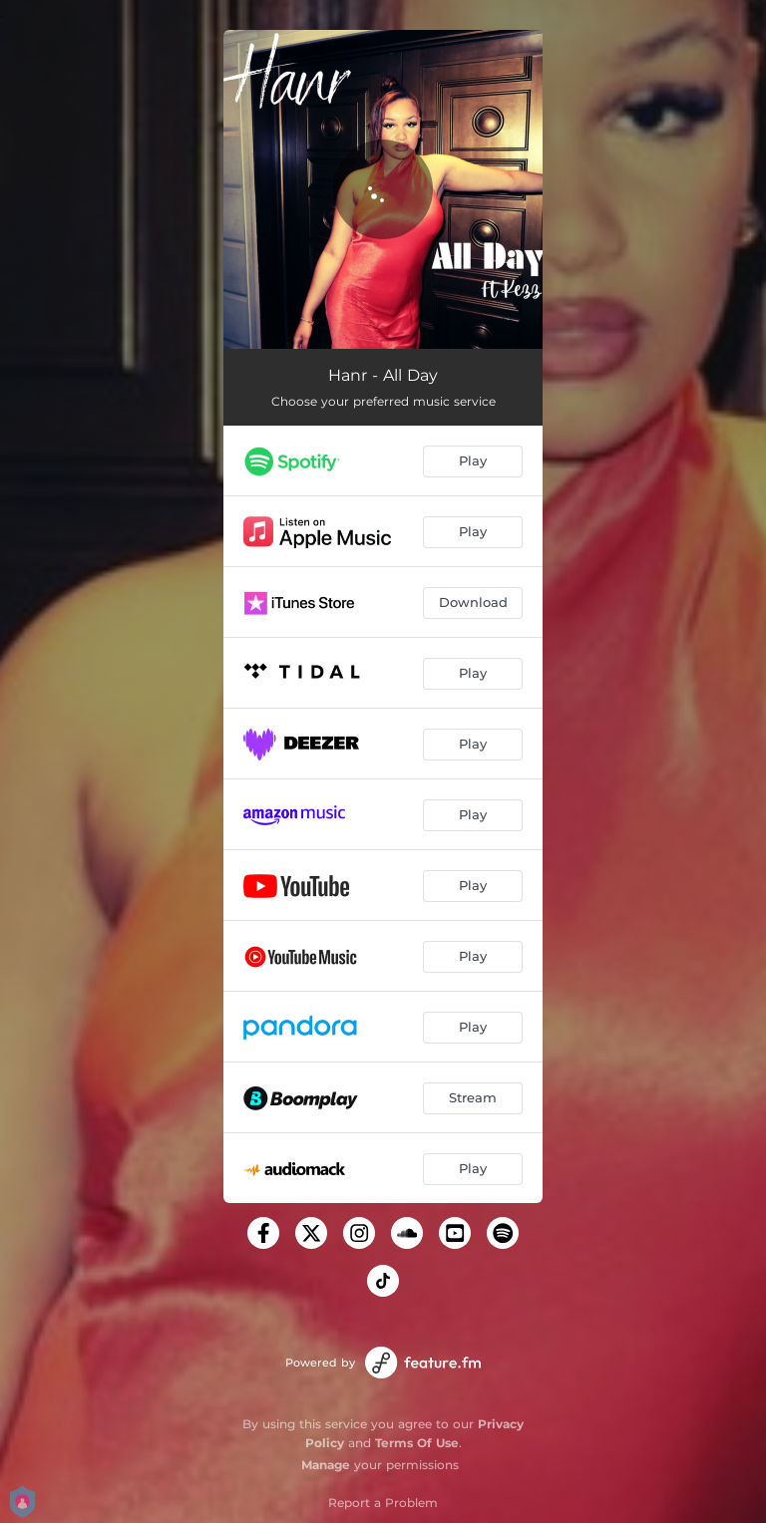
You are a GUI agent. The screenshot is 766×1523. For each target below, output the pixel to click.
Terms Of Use (417, 1442)
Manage (325, 1464)
